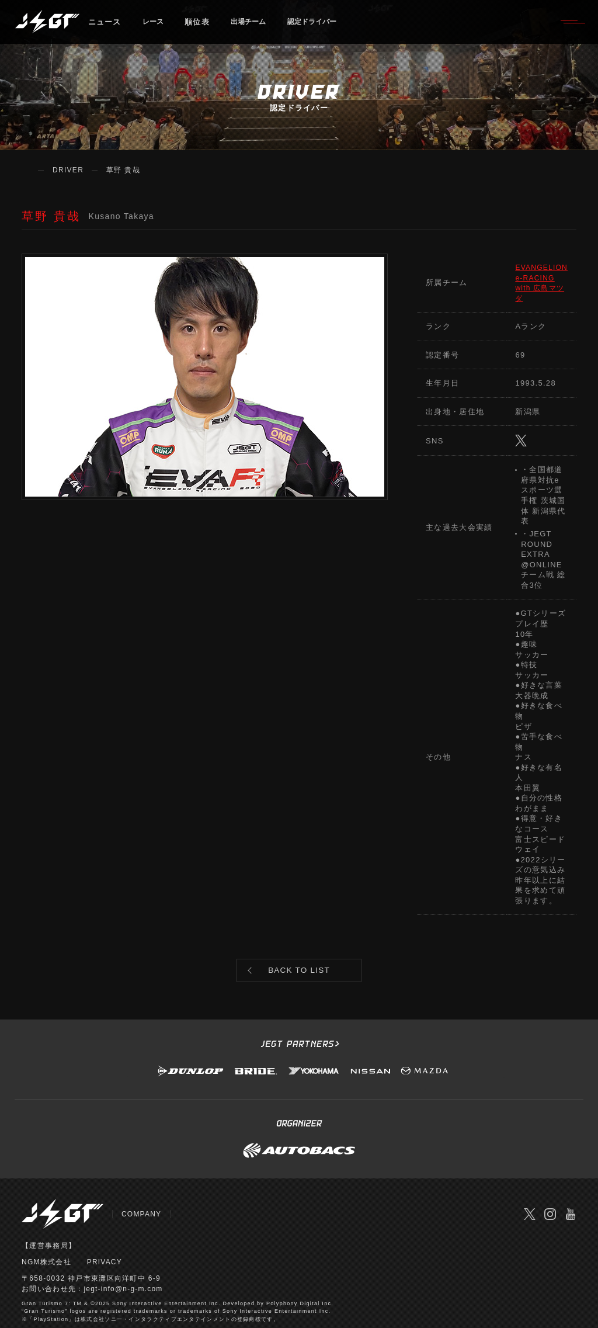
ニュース (104, 26)
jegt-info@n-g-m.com (124, 1255)
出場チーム (256, 26)
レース (155, 26)
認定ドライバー (326, 26)
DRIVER (68, 170)
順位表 (201, 26)
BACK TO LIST (299, 933)
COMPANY (141, 1181)
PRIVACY (105, 1229)
